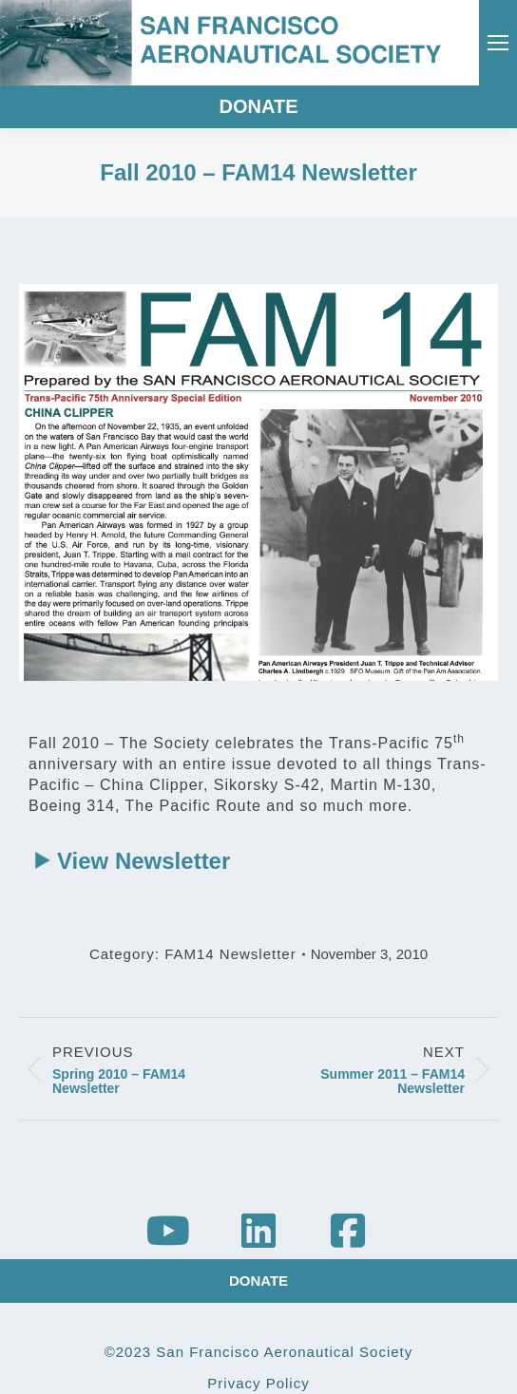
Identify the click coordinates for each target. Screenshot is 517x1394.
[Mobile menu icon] (498, 43)
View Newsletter (143, 861)
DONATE (259, 106)
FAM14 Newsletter (230, 954)
